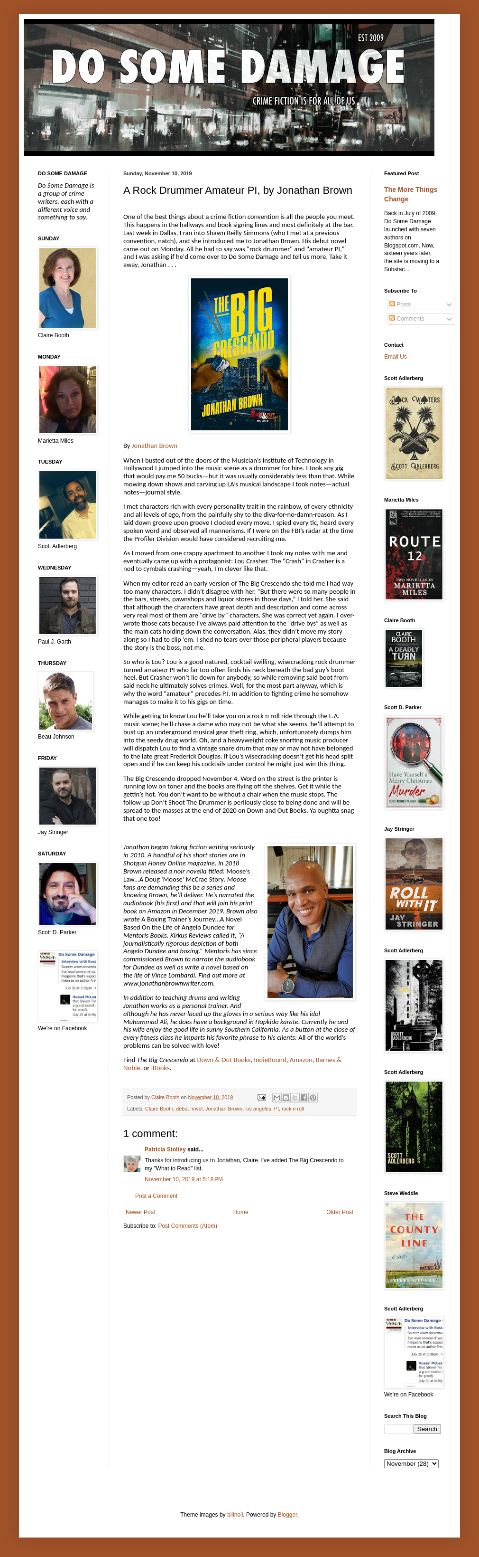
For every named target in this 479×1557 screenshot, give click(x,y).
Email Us (395, 356)
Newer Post (140, 1212)
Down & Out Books (223, 1059)
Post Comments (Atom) (187, 1226)
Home (241, 1212)
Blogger (287, 1514)
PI (276, 1108)
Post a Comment (156, 1196)
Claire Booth (159, 1108)
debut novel (189, 1108)
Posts (400, 304)
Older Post (339, 1212)
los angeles (258, 1108)
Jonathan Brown (154, 445)
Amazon (301, 1059)
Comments (406, 318)
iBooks (160, 1067)
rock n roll (293, 1108)
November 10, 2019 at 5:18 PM (184, 1179)
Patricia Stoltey (165, 1149)
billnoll (235, 1514)
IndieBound (270, 1059)
